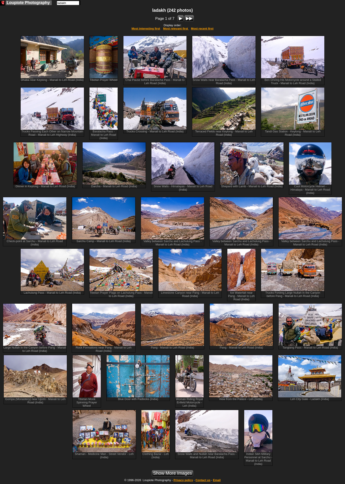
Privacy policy (183, 480)
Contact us (202, 480)
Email (217, 480)
